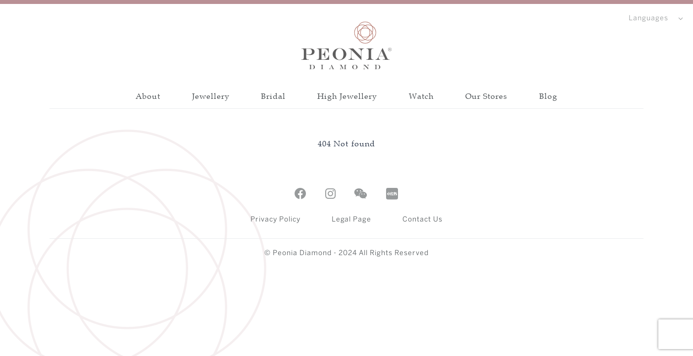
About (148, 96)
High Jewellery (347, 96)
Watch (421, 96)
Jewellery (211, 96)
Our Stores (486, 96)
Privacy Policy (275, 220)
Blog (548, 96)
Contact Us (422, 220)
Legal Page (352, 220)
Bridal (273, 96)
